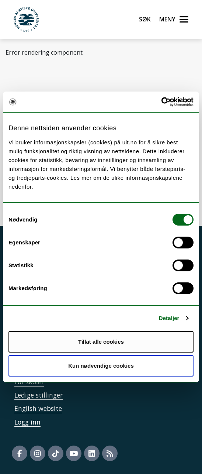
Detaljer (169, 318)
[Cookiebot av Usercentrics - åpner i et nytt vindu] (161, 102)
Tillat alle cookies (101, 342)
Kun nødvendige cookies (101, 366)
